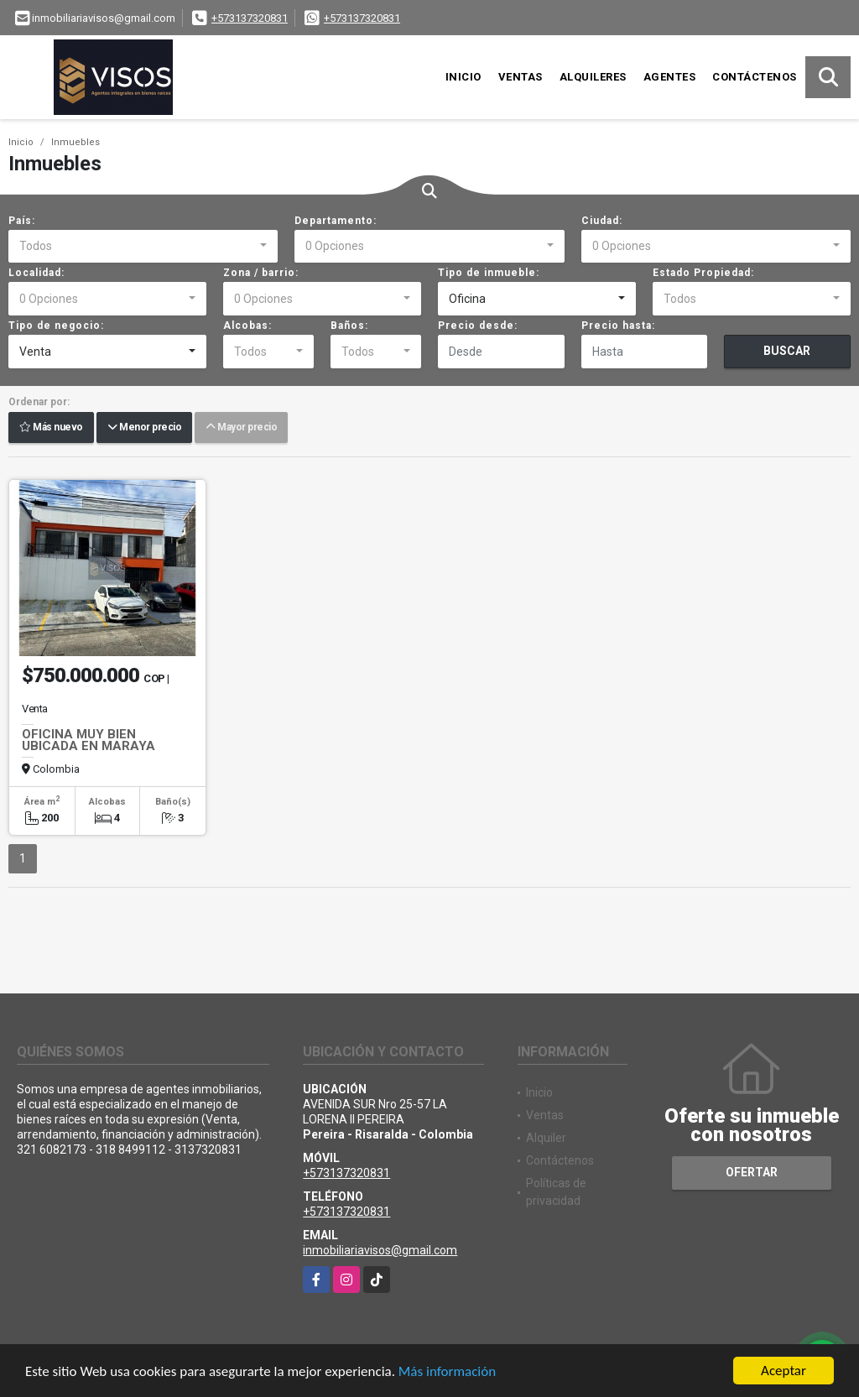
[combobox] (143, 246)
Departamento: (335, 221)
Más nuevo (51, 428)
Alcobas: (247, 325)
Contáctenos (754, 76)
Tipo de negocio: (56, 325)
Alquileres (593, 76)
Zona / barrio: (261, 273)
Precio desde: (478, 325)
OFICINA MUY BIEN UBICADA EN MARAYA (88, 740)
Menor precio (144, 428)
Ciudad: (601, 221)
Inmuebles (75, 142)
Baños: (349, 325)
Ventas (520, 76)
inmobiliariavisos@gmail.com (380, 1250)
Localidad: (36, 273)
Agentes (669, 76)
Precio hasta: (618, 325)
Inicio (463, 76)
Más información (447, 1372)
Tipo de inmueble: (488, 273)
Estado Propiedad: (703, 273)
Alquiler (546, 1137)
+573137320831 (249, 18)
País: (21, 221)
